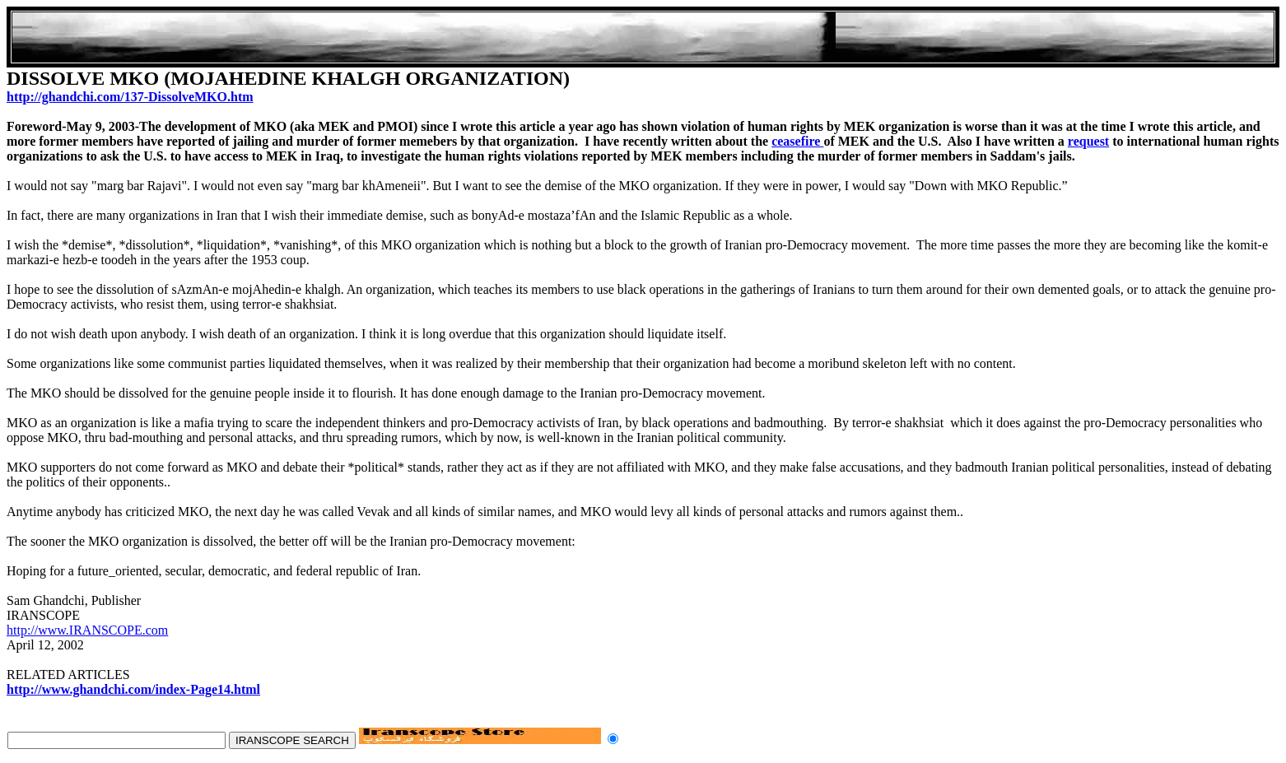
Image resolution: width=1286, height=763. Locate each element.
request (1088, 141)
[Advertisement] (643, 37)
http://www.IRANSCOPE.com (87, 630)
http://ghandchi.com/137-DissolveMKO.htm (130, 97)
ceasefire (797, 141)
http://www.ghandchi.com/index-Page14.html (133, 689)
